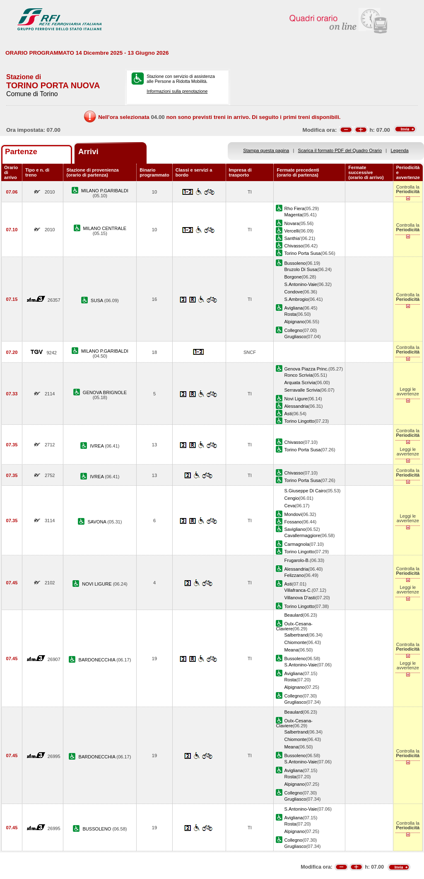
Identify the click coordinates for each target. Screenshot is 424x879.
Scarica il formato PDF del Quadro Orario (340, 150)
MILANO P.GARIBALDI (104, 190)
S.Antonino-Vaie (300, 284)
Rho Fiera (294, 208)
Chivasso (293, 245)
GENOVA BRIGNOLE (105, 392)
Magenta (293, 214)
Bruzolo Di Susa (300, 269)
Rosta (290, 314)
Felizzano (294, 575)
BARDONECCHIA (98, 659)
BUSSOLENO (97, 828)
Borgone (292, 276)
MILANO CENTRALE (105, 228)
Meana (291, 649)
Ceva (289, 505)
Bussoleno (295, 263)
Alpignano (294, 321)
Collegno (293, 330)
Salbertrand (296, 634)
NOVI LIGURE (97, 583)
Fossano (293, 521)
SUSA (97, 300)
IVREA (97, 445)
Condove (293, 291)
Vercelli (291, 230)
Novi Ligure (295, 398)
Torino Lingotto (299, 421)
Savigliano (294, 529)
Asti (288, 413)
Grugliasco (295, 336)
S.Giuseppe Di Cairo (305, 490)
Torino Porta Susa (302, 253)
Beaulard (293, 615)
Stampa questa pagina (266, 150)
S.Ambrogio (296, 299)
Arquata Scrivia (299, 382)
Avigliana (293, 307)
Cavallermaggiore (302, 535)
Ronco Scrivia (298, 375)
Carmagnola (296, 544)
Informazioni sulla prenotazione (177, 91)
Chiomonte (295, 642)
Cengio (291, 498)
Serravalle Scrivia (302, 389)
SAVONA (97, 521)
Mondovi (292, 514)
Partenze (21, 151)
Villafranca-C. (297, 590)
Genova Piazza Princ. (306, 368)
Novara (291, 223)
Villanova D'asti (299, 597)
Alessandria (296, 406)
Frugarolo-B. (297, 560)
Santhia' (292, 238)
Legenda (400, 150)
